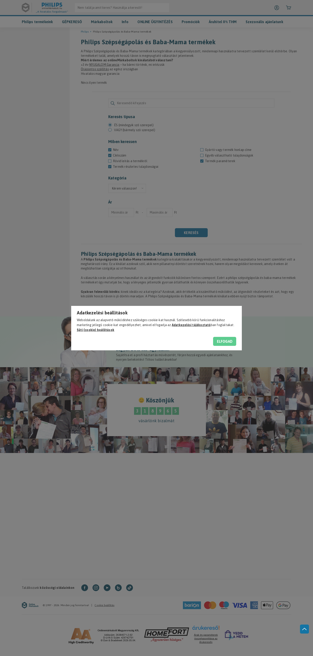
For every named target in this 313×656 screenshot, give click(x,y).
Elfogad (224, 341)
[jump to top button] (304, 629)
